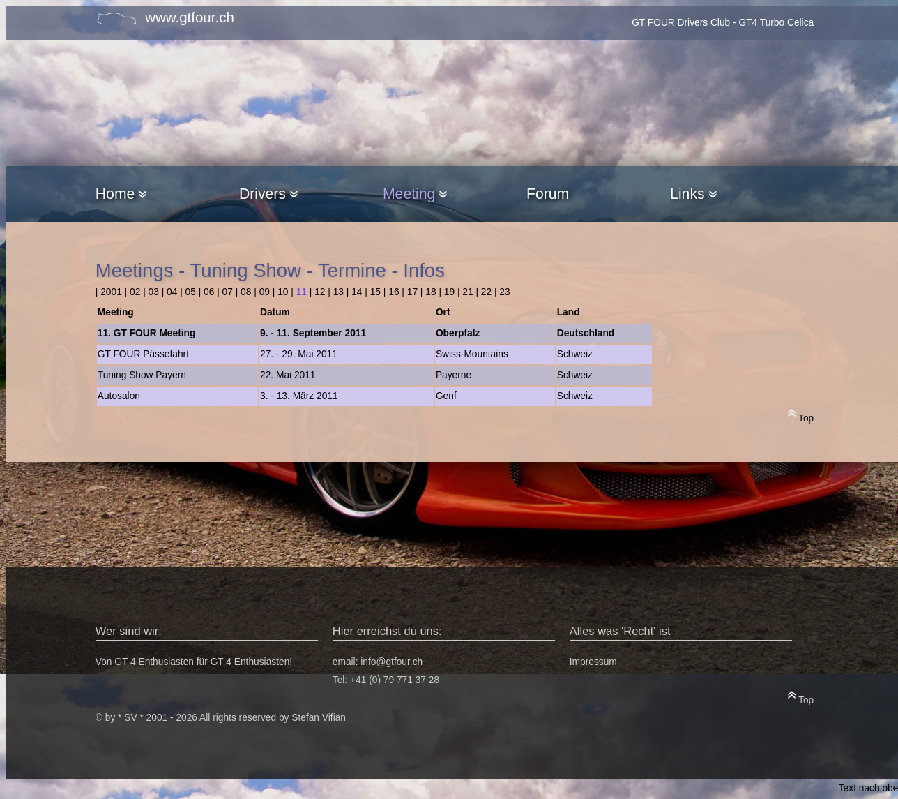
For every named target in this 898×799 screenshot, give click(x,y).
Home (121, 194)
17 (412, 292)
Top (801, 416)
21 (467, 292)
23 (504, 292)
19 (449, 292)
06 (209, 292)
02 (135, 292)
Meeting (415, 194)
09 (264, 292)
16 (393, 292)
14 (356, 292)
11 (301, 292)
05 (190, 292)
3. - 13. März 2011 (299, 396)
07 (227, 292)
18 (430, 292)
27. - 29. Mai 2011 (298, 354)
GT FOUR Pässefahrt (143, 354)
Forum (547, 194)
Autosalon (119, 396)
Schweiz (575, 354)
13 (338, 292)
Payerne (453, 375)
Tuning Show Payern (142, 375)
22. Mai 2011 (288, 375)
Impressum (593, 662)
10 (282, 292)
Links (693, 194)
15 (375, 292)
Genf (446, 396)
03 (154, 292)
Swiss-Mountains (472, 354)
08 (246, 292)
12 (319, 292)
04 (172, 292)
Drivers (268, 194)
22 (486, 292)
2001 (111, 292)
